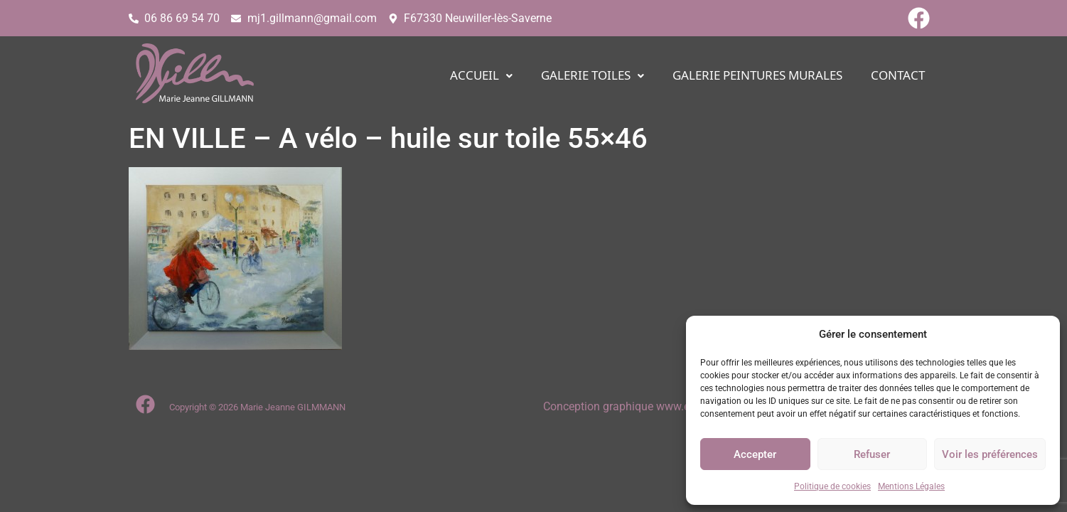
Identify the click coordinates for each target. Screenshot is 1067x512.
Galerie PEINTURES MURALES (757, 76)
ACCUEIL (481, 76)
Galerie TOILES (592, 76)
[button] (481, 75)
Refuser (872, 454)
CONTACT (898, 76)
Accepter (755, 454)
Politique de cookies (832, 486)
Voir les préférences (990, 454)
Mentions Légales (911, 486)
